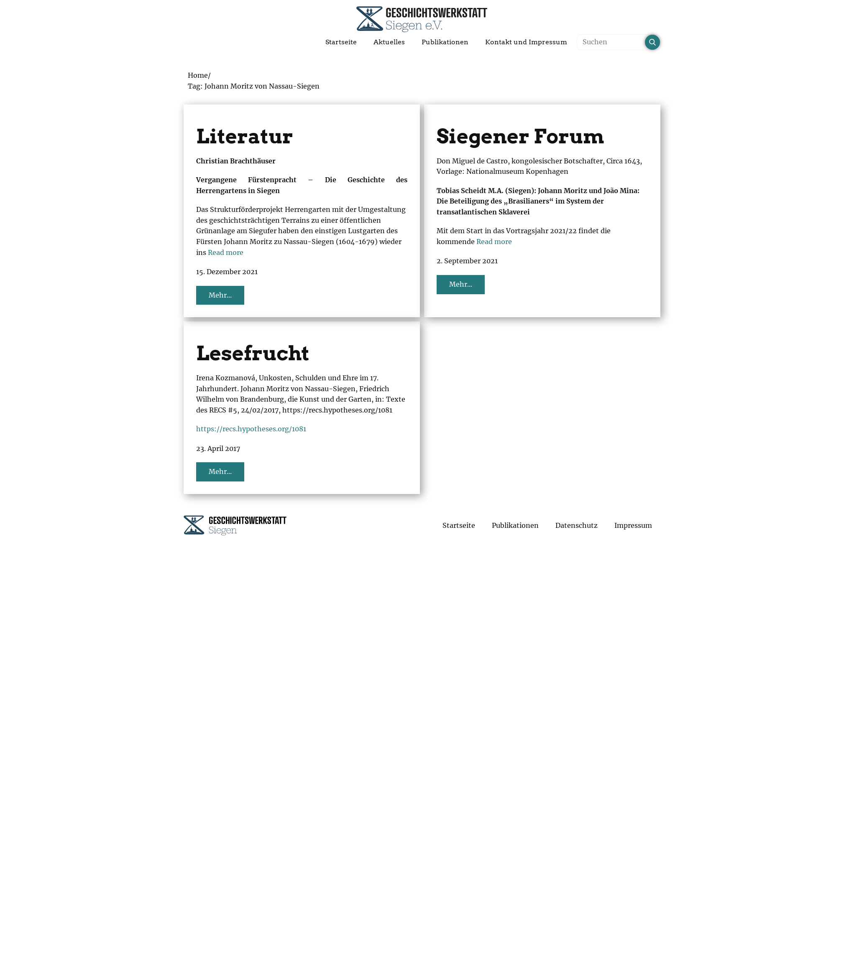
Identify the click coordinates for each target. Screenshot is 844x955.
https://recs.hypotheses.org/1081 (251, 429)
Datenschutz (576, 525)
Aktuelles (389, 42)
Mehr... (220, 295)
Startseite (341, 42)
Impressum (633, 525)
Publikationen (445, 42)
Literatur (244, 136)
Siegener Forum (520, 136)
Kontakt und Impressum (526, 42)
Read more (225, 252)
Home (198, 75)
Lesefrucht (252, 353)
